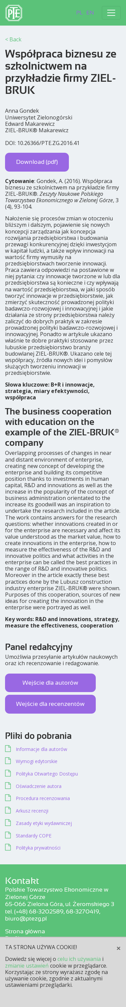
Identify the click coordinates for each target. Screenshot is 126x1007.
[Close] (118, 948)
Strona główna (25, 931)
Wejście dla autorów (50, 682)
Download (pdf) (37, 161)
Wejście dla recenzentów (50, 703)
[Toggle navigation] (111, 13)
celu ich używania (79, 959)
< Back (13, 39)
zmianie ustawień (27, 965)
